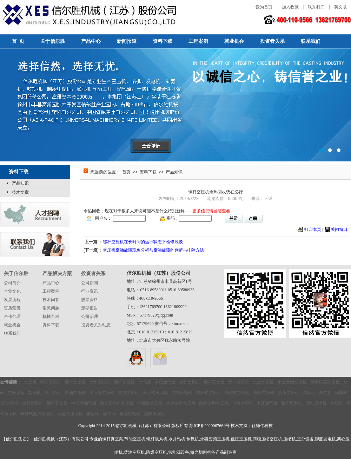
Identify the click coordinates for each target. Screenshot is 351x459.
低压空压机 (263, 392)
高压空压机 (288, 392)
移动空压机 (50, 382)
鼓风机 (309, 392)
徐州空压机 (99, 382)
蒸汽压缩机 (316, 403)
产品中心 (91, 41)
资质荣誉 (12, 308)
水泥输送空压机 (181, 403)
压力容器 (10, 403)
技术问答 (50, 299)
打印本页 (312, 229)
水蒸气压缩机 (70, 413)
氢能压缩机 (129, 413)
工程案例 (198, 41)
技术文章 (20, 192)
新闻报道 (127, 41)
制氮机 (34, 392)
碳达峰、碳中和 (101, 413)
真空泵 (325, 392)
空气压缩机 (181, 392)
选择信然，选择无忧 (175, 104)
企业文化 (12, 291)
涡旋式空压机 (237, 392)
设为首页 (264, 7)
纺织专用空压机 (214, 403)
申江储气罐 (165, 382)
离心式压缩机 (155, 392)
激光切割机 (291, 403)
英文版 (340, 7)
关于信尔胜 (52, 41)
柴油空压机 (75, 392)
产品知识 (20, 183)
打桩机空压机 (150, 403)
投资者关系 (272, 41)
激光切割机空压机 (117, 403)
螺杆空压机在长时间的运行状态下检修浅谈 (143, 241)
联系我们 (316, 7)
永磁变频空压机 (292, 382)
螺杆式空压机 (208, 392)
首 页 (18, 41)
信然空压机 (242, 403)
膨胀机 (341, 392)
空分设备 (16, 392)
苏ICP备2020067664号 (209, 425)
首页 (126, 171)
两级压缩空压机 (325, 382)
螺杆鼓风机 (189, 382)
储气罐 (144, 382)
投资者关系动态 (96, 324)
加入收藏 (290, 7)
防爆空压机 (263, 382)
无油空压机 (238, 382)
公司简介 (12, 282)
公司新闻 (89, 282)
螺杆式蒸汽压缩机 (37, 413)
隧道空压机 (128, 392)
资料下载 (162, 41)
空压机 (30, 382)
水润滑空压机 (101, 392)
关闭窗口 (339, 229)
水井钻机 (52, 392)
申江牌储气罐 (84, 403)
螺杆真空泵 (214, 382)
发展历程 (12, 299)
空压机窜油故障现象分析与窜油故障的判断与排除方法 (153, 250)
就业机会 (234, 41)
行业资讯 (89, 291)
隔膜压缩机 (154, 413)
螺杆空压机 (75, 382)
